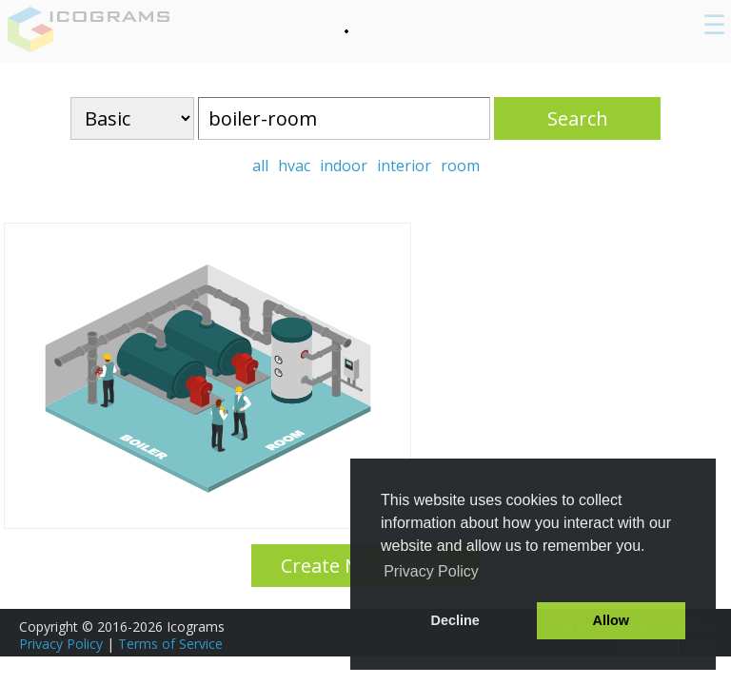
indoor (343, 165)
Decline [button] (455, 620)
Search (577, 118)
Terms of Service (170, 644)
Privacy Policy (61, 644)
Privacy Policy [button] (431, 571)
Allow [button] (611, 620)
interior (404, 165)
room (460, 165)
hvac (294, 165)
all (260, 165)
